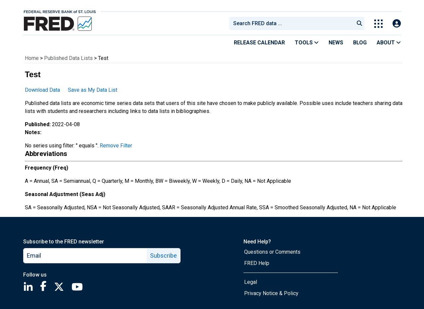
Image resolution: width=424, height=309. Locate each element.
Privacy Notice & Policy (271, 293)
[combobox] (291, 23)
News (336, 42)
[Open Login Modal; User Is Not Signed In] (397, 24)
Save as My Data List (92, 90)
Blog (360, 42)
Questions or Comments (272, 252)
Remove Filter (116, 145)
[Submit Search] (359, 23)
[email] (85, 255)
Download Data (42, 90)
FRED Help (256, 263)
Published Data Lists (68, 58)
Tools (307, 42)
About (389, 42)
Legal (250, 282)
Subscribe (163, 255)
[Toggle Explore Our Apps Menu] (378, 24)
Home (32, 58)
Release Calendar (259, 42)
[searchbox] (292, 23)
